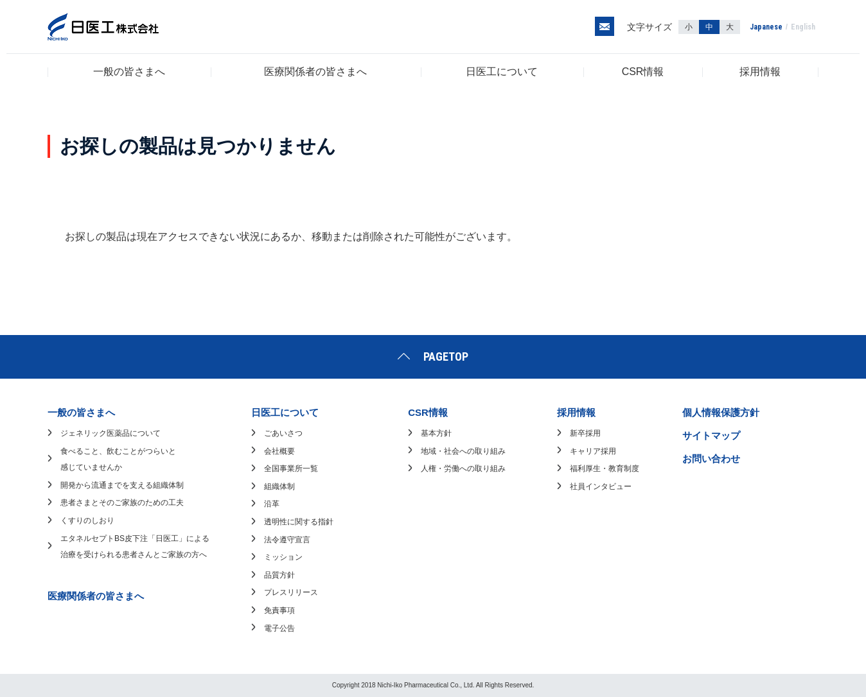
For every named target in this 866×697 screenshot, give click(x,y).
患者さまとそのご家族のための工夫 (122, 502)
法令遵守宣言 (287, 539)
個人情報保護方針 (720, 412)
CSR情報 (643, 71)
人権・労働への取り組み (463, 468)
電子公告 (279, 628)
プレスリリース (291, 592)
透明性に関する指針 (298, 521)
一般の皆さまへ (129, 71)
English (803, 26)
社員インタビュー (601, 486)
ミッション (283, 557)
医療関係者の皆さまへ (315, 71)
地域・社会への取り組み (463, 451)
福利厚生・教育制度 (604, 468)
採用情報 (760, 71)
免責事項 (279, 610)
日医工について (502, 71)
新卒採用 (585, 433)
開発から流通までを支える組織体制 (122, 485)
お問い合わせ (711, 458)
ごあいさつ (283, 433)
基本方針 (436, 433)
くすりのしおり (87, 520)
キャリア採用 (593, 451)
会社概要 (279, 451)
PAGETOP (445, 356)
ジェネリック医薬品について (110, 433)
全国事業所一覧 (291, 468)
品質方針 (279, 575)
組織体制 (279, 486)
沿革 (271, 503)
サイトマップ (711, 435)
